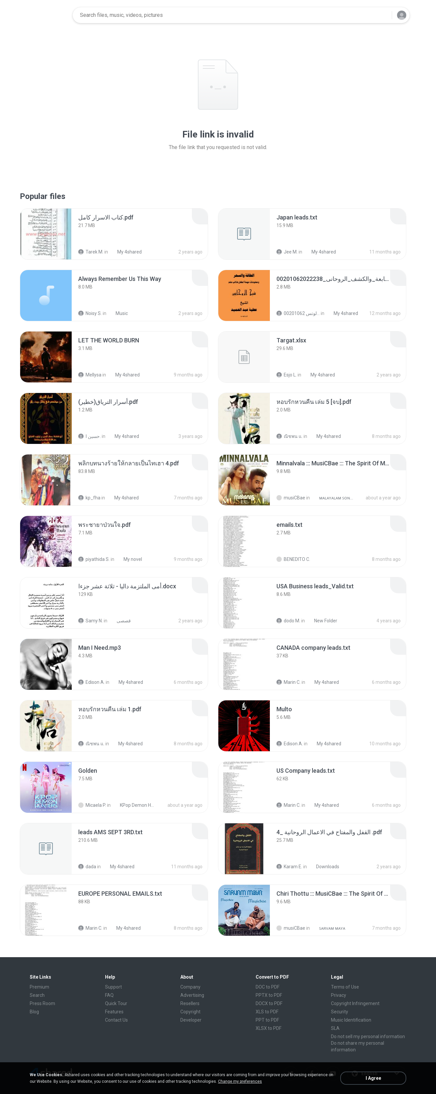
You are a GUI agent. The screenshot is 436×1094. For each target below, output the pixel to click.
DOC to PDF (267, 987)
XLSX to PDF (268, 1028)
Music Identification (351, 1020)
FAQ (109, 995)
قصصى (120, 620)
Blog (34, 1011)
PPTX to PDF (269, 995)
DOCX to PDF (269, 1003)
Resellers (190, 1003)
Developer (190, 1020)
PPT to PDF (267, 1020)
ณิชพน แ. (289, 436)
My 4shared (126, 251)
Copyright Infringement (355, 1003)
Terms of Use (345, 987)
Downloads (324, 866)
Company (190, 987)
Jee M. (287, 251)
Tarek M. (90, 251)
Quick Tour (116, 1003)
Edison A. (91, 682)
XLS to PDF (267, 1011)
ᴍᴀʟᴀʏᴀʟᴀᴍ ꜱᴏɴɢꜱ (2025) (333, 497)
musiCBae (290, 497)
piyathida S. (94, 559)
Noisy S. (90, 313)
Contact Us (116, 1020)
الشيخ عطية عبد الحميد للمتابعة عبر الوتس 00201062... (298, 313)
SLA (335, 1028)
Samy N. (90, 620)
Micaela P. (92, 805)
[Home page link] (46, 15)
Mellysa (89, 374)
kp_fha (89, 497)
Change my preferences (240, 1081)
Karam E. (289, 866)
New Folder (322, 620)
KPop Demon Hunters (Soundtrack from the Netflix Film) (134, 805)
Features (114, 1011)
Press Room (42, 1003)
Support (113, 987)
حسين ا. (89, 436)
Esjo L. (286, 374)
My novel (129, 559)
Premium (39, 987)
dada (87, 866)
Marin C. (288, 682)
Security (339, 1011)
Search (37, 995)
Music (118, 313)
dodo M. (288, 620)
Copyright (190, 1011)
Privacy (338, 995)
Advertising (192, 995)
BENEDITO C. (293, 559)
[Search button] (383, 15)
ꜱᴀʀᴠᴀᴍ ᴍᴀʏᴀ (328, 928)
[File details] (46, 234)
